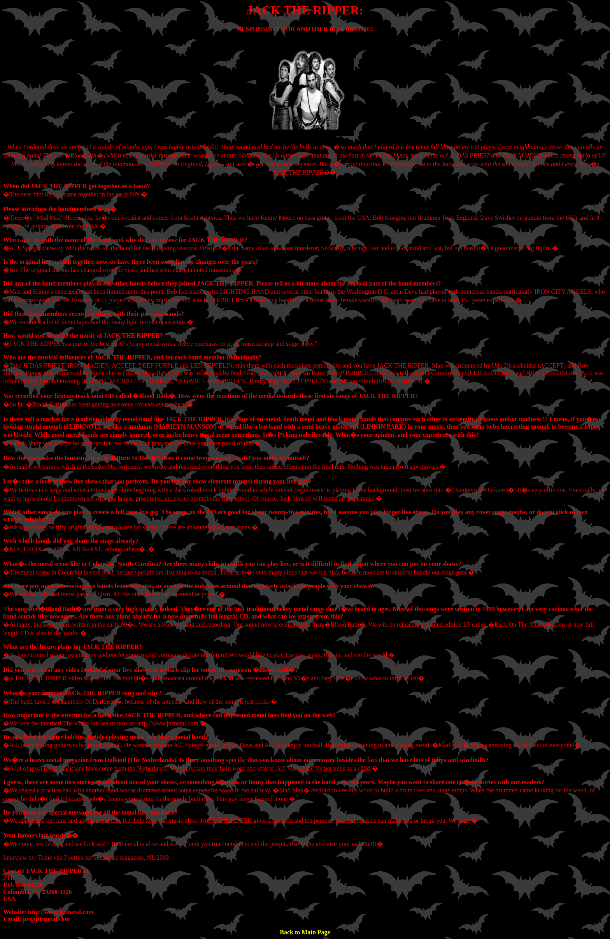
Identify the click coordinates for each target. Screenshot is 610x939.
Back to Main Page (305, 932)
